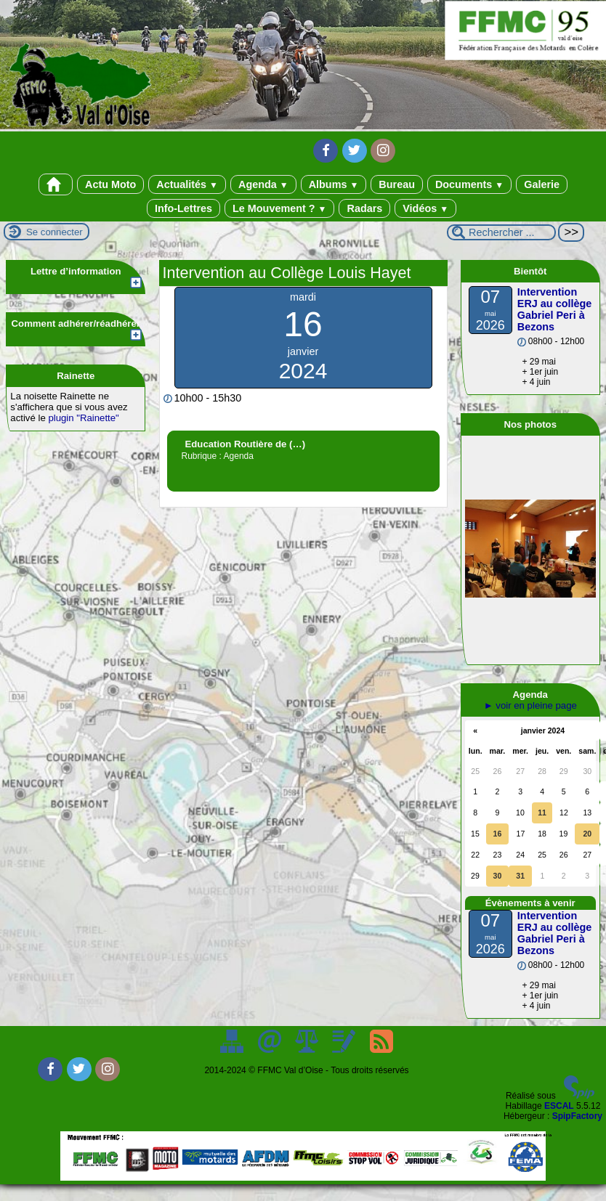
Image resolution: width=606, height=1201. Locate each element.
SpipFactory (577, 1116)
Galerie (541, 184)
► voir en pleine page (530, 705)
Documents (469, 184)
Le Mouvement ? (279, 208)
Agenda (263, 184)
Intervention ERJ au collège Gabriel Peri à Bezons (554, 309)
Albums (334, 184)
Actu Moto (110, 184)
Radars (364, 208)
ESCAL (559, 1106)
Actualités (187, 184)
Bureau (397, 184)
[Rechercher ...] (501, 232)
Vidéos (425, 208)
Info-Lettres (183, 208)
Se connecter (54, 232)
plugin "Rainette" (83, 417)
